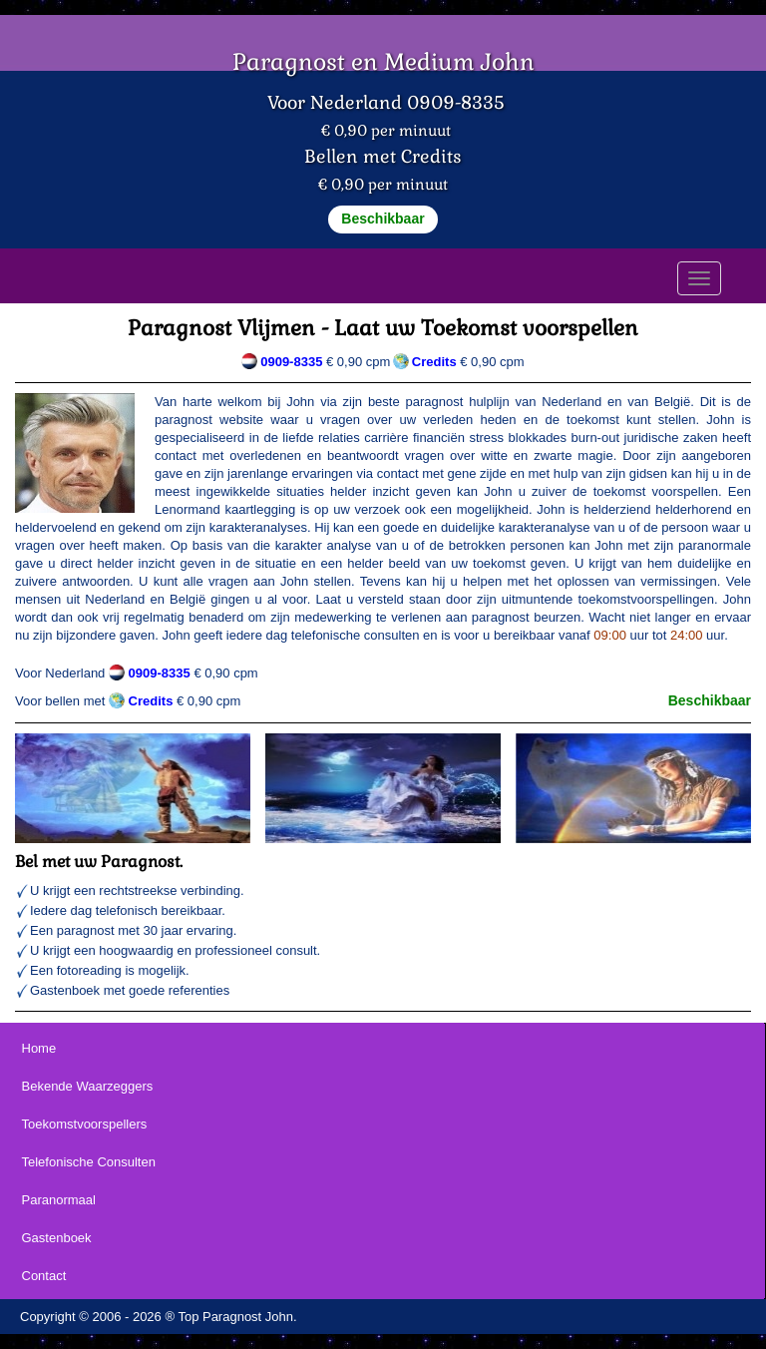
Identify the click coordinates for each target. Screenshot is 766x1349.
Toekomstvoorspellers (85, 1124)
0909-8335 (291, 361)
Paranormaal (59, 1199)
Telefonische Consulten (89, 1161)
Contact (44, 1275)
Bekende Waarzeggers (88, 1086)
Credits (151, 700)
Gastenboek (57, 1237)
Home (39, 1048)
